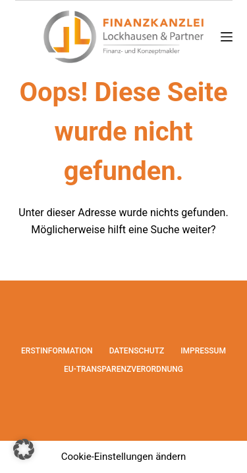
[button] (23, 449)
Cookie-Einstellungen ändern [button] (123, 456)
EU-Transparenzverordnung (123, 369)
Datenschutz (137, 350)
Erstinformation (57, 350)
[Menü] (227, 37)
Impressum (203, 350)
